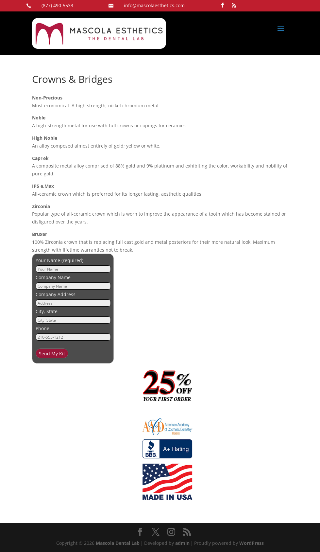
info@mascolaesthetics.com (154, 5)
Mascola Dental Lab (118, 543)
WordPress (251, 543)
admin (182, 543)
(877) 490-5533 (57, 5)
